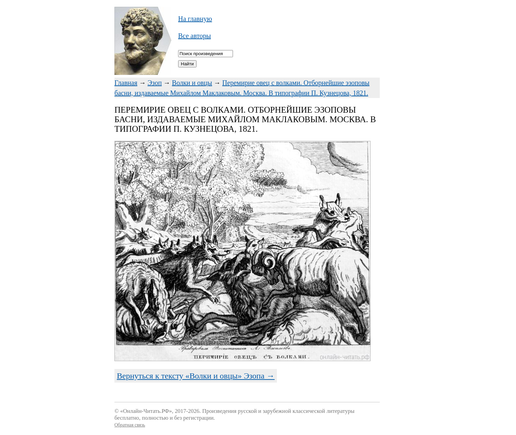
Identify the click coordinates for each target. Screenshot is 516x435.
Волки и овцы (192, 82)
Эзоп (154, 82)
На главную (195, 18)
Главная (125, 82)
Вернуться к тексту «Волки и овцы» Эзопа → (196, 375)
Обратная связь (129, 425)
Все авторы (194, 35)
